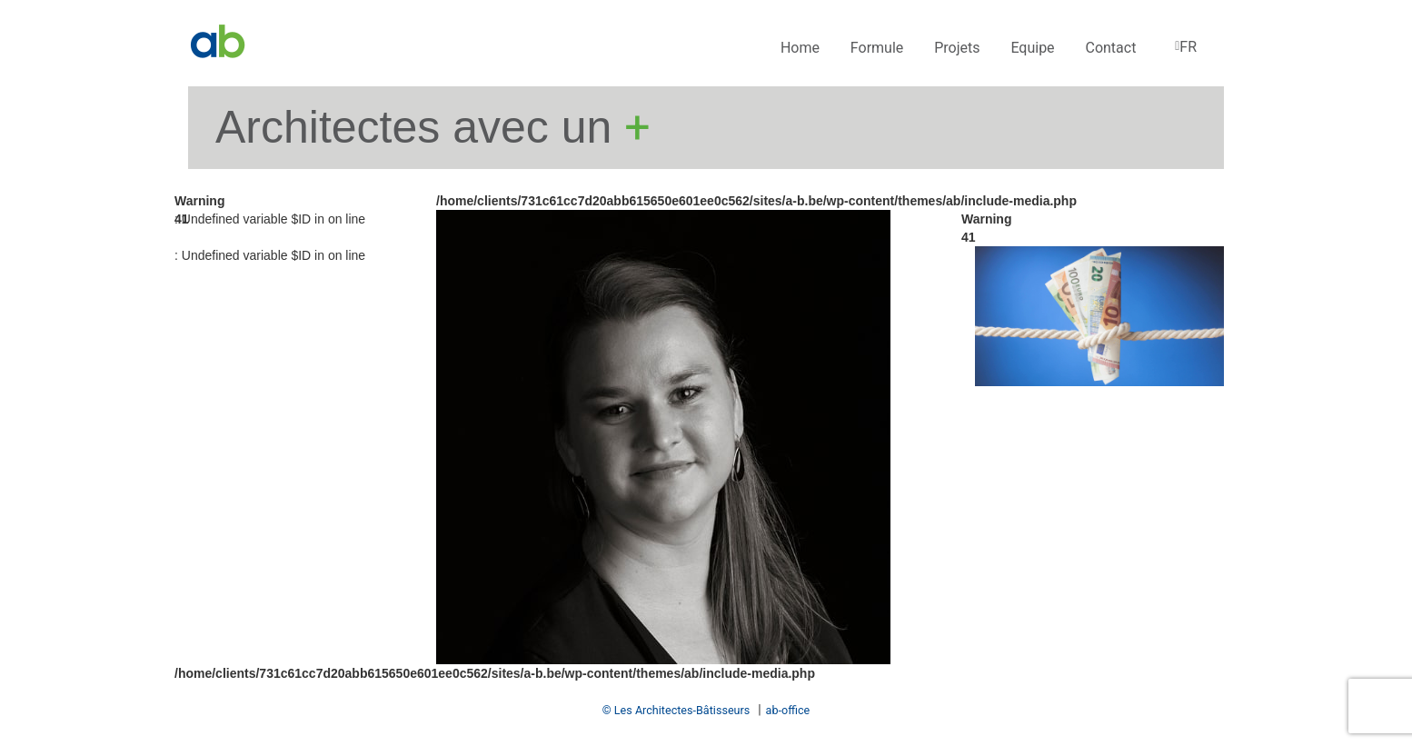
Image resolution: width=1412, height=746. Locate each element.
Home (800, 47)
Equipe (1032, 47)
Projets (956, 47)
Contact (1110, 47)
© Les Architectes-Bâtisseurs (676, 710)
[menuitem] (1184, 47)
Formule (876, 47)
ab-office (788, 710)
